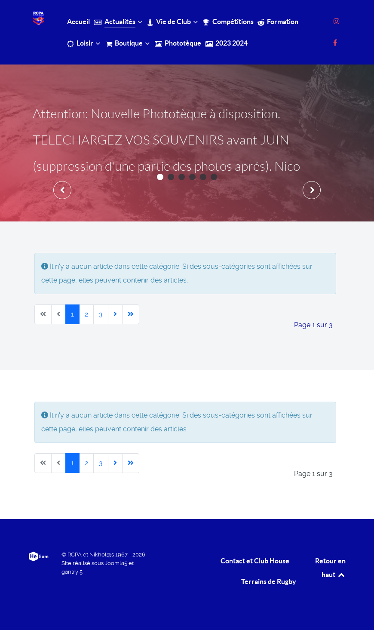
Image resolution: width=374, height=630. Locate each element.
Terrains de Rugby (268, 581)
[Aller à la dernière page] (130, 314)
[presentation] (62, 190)
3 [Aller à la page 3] (101, 314)
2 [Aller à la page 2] (86, 314)
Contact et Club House (255, 561)
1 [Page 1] (72, 314)
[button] (160, 177)
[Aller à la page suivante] (115, 314)
